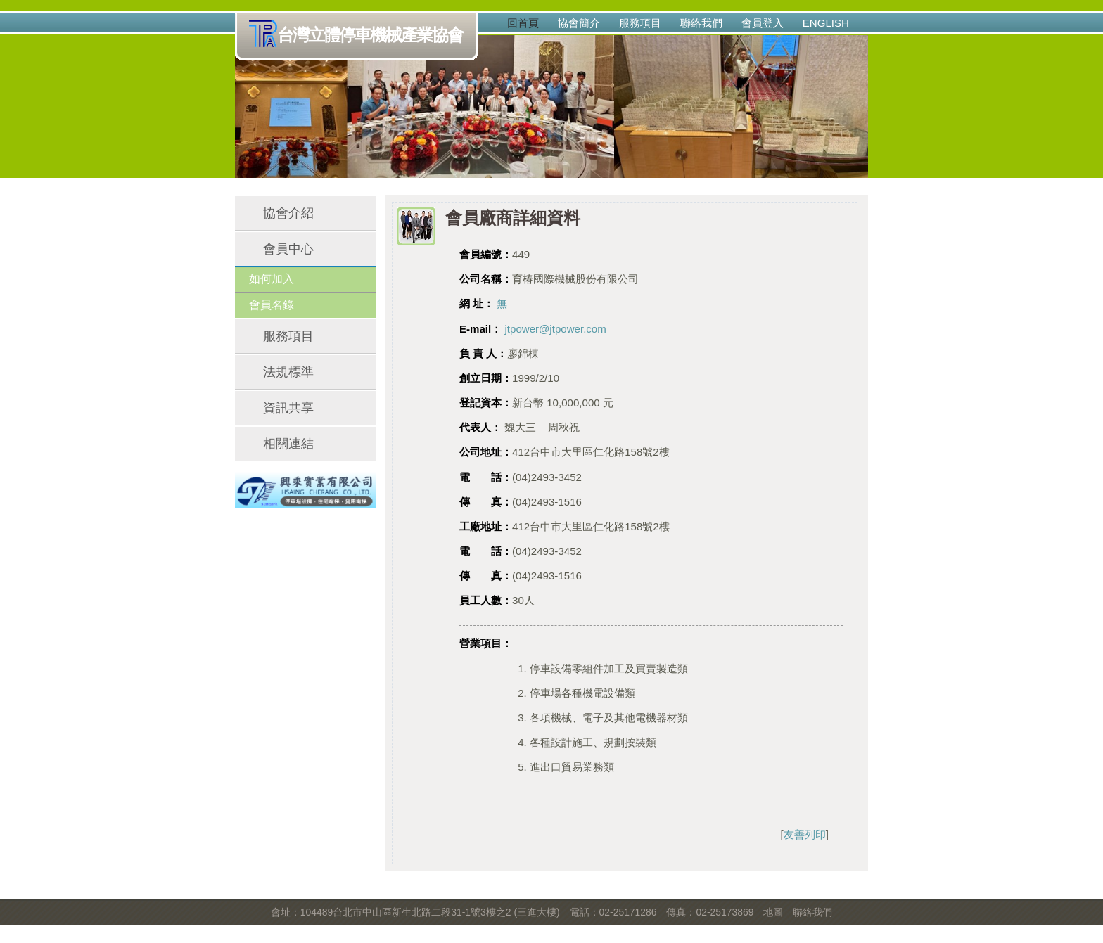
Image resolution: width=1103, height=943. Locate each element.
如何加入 (271, 279)
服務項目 (640, 23)
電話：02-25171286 (613, 912)
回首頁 (523, 23)
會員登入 (762, 23)
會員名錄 (271, 305)
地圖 (773, 912)
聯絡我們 (701, 23)
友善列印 (805, 834)
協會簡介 (579, 23)
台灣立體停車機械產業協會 (359, 35)
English (826, 23)
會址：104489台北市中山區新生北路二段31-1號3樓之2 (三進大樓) (415, 912)
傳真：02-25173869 (709, 912)
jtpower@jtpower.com (555, 329)
